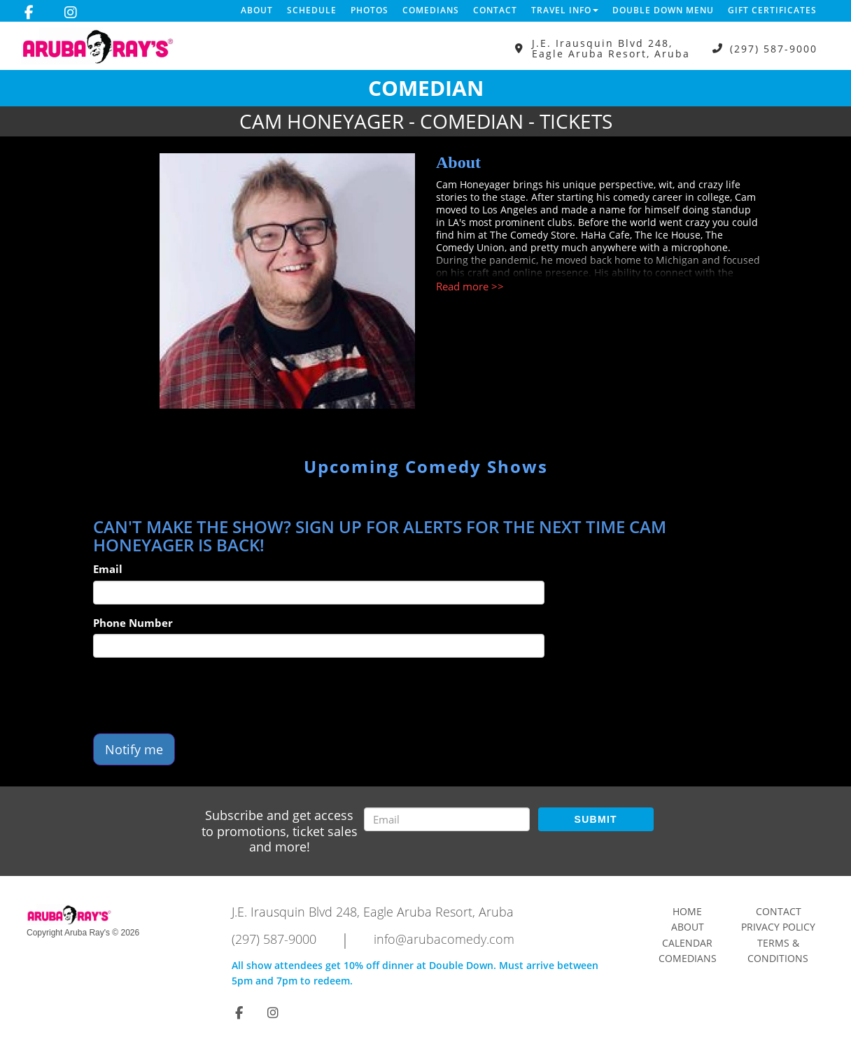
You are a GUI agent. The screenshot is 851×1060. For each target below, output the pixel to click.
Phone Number (133, 623)
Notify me (134, 749)
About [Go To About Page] (687, 926)
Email (107, 569)
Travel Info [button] (564, 10)
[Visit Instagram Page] (70, 13)
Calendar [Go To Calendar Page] (687, 942)
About (257, 10)
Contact (495, 10)
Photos (369, 10)
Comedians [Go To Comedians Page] (688, 958)
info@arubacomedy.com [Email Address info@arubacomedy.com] (444, 939)
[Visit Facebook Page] (29, 13)
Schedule (312, 10)
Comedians (430, 10)
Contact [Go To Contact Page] (778, 911)
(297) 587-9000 (773, 48)
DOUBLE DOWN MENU (663, 10)
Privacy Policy (778, 926)
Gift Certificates (772, 10)
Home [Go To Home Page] (687, 911)
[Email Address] (447, 819)
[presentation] (199, 695)
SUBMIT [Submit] (596, 819)
